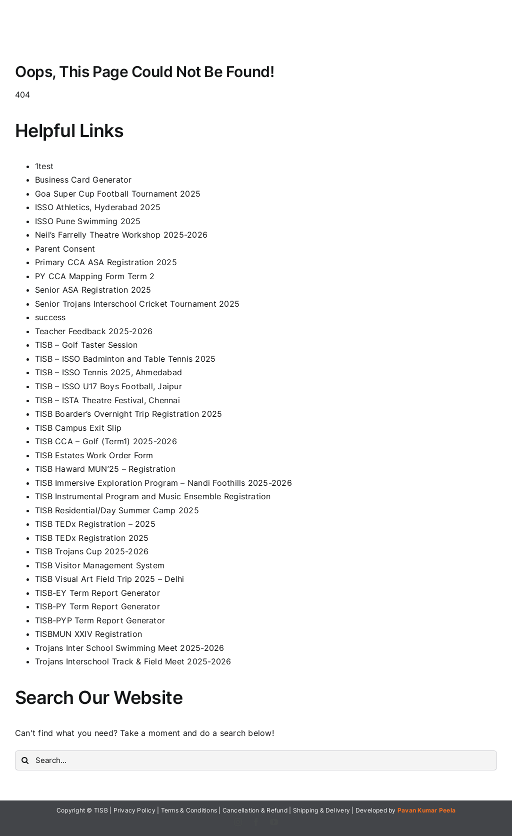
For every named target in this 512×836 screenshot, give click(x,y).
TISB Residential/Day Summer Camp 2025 (117, 510)
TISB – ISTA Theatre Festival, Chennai (107, 400)
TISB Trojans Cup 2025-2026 (91, 551)
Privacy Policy (135, 810)
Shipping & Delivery (321, 810)
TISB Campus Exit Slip (78, 428)
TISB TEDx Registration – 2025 (95, 524)
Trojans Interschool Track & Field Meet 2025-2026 (133, 661)
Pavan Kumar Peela (427, 810)
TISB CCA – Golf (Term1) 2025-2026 (106, 441)
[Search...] (256, 760)
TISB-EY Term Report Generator (97, 593)
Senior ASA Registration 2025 (93, 290)
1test (44, 166)
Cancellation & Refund (255, 810)
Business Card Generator (83, 180)
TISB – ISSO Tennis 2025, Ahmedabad (108, 372)
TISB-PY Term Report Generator (97, 606)
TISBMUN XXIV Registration (88, 634)
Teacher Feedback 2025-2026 (93, 331)
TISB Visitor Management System (99, 565)
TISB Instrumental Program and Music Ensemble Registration (153, 496)
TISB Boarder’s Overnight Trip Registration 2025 (128, 414)
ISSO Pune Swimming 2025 (88, 221)
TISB (101, 810)
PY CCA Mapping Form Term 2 (94, 276)
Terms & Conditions (189, 810)
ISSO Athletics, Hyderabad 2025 (97, 207)
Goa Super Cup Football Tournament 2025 (117, 194)
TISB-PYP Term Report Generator (100, 620)
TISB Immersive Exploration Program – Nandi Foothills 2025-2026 (163, 483)
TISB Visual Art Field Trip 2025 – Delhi (109, 579)
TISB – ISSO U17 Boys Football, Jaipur (108, 386)
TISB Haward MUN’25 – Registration (105, 469)
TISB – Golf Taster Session (86, 345)
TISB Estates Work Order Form (94, 455)
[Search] (25, 760)
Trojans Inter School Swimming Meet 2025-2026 (129, 648)
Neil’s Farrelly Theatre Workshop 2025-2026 (121, 235)
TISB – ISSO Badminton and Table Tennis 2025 (125, 359)
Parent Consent (65, 249)
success (50, 317)
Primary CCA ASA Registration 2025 (106, 262)
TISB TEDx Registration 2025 (91, 538)
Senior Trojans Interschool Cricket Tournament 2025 (137, 304)
